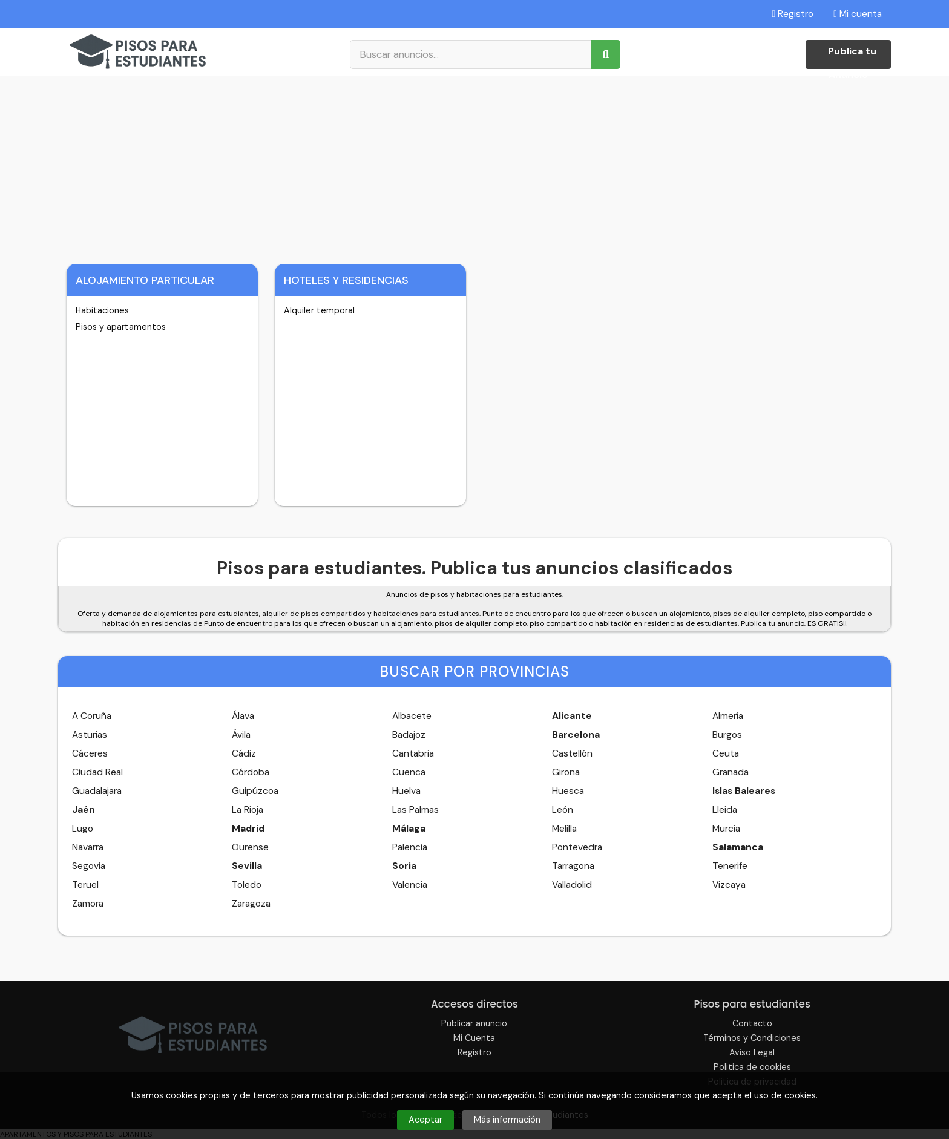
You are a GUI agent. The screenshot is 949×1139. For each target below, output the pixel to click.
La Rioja (247, 810)
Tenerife (729, 866)
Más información (507, 1119)
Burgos (727, 735)
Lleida (724, 810)
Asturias (89, 735)
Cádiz (244, 753)
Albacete (412, 716)
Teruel (85, 885)
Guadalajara (97, 791)
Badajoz (408, 735)
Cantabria (413, 753)
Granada (730, 772)
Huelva (406, 791)
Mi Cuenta (474, 1037)
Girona (566, 772)
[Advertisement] (474, 167)
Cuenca (408, 772)
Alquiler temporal (319, 310)
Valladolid (572, 885)
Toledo (246, 885)
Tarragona (573, 866)
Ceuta (725, 753)
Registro (793, 14)
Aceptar (425, 1119)
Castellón (572, 753)
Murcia (726, 828)
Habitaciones (102, 310)
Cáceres (90, 753)
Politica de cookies (752, 1067)
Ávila (241, 735)
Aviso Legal (752, 1052)
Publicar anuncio (474, 1023)
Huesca (568, 791)
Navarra (87, 847)
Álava (243, 716)
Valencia (409, 885)
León (562, 810)
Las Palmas (415, 810)
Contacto (752, 1023)
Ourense (250, 847)
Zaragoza (251, 904)
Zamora (87, 904)
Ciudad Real (97, 772)
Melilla (564, 828)
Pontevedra (577, 847)
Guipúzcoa (255, 791)
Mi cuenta (857, 14)
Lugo (82, 828)
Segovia (88, 866)
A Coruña (91, 716)
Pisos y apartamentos (121, 326)
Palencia (409, 847)
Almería (727, 716)
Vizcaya (729, 885)
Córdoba (250, 772)
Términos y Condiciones (752, 1037)
